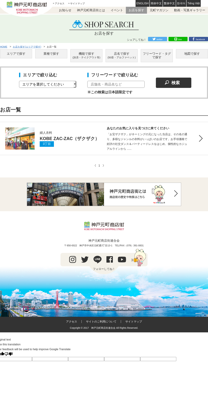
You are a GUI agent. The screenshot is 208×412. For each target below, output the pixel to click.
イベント (117, 10)
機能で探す (86, 55)
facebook (200, 39)
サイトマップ (77, 3)
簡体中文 (156, 3)
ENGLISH (142, 3)
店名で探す (122, 55)
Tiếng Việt (193, 3)
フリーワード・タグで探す (157, 55)
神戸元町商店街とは (91, 10)
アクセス (59, 3)
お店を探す (136, 10)
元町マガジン (159, 10)
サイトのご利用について (101, 321)
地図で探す (192, 53)
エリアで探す (16, 53)
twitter (160, 39)
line (180, 39)
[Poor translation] (8, 354)
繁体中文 (169, 3)
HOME (3, 46)
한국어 (181, 3)
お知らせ (65, 10)
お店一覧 (52, 46)
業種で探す (51, 53)
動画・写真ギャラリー (189, 10)
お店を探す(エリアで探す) (27, 46)
